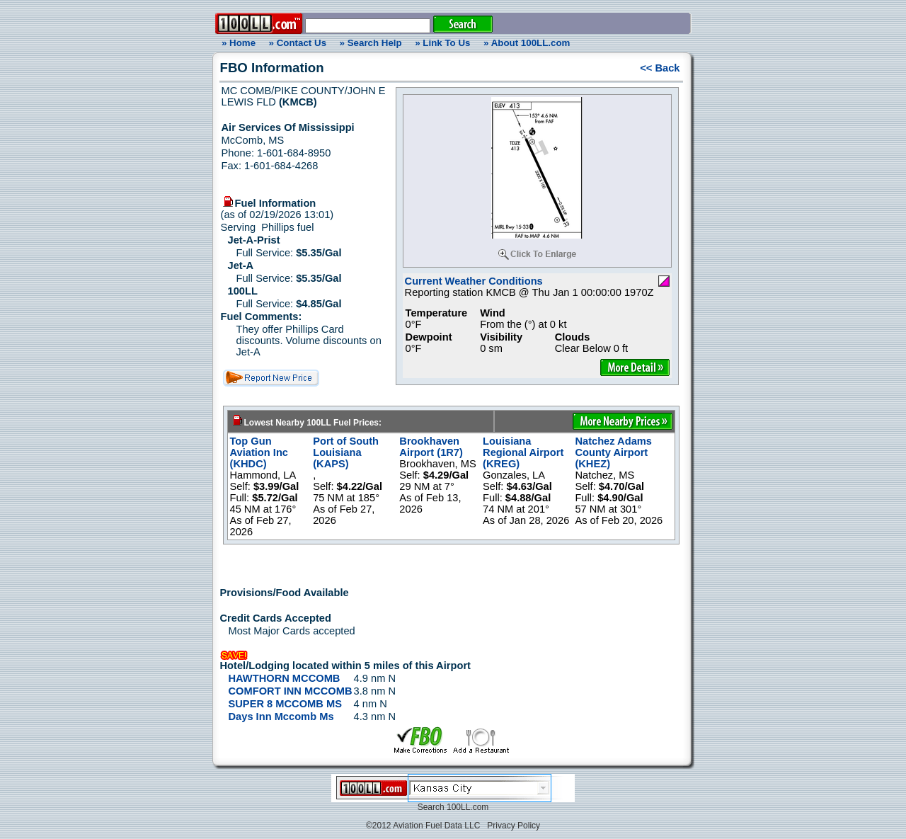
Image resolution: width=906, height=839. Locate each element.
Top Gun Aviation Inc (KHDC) (259, 452)
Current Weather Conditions (474, 281)
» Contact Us (297, 43)
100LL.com (467, 807)
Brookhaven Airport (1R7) (431, 446)
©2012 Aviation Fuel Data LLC (423, 826)
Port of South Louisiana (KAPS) (346, 452)
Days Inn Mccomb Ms (281, 716)
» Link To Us (442, 43)
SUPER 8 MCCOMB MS (285, 703)
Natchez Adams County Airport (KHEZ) (613, 452)
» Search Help (371, 43)
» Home (236, 43)
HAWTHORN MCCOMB (284, 678)
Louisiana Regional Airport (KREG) (523, 452)
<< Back (660, 68)
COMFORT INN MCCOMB (290, 691)
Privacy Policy (513, 826)
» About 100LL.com (526, 43)
